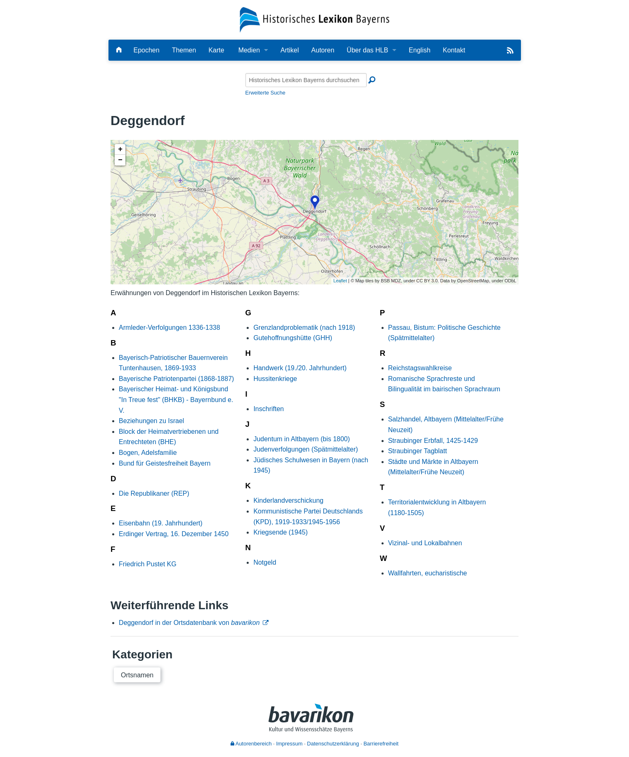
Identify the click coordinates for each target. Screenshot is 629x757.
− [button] (120, 160)
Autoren (323, 50)
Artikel (289, 50)
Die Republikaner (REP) (154, 493)
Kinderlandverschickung (288, 500)
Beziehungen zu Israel (151, 420)
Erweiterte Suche (265, 93)
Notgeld (264, 562)
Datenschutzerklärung (333, 743)
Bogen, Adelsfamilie (148, 452)
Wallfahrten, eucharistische (427, 573)
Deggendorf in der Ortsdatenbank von (189, 622)
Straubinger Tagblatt (417, 450)
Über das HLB (368, 50)
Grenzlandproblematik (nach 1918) (304, 327)
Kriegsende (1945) (280, 532)
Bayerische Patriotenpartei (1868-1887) (176, 378)
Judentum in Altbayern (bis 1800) (301, 438)
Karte (216, 50)
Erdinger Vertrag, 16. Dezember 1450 (174, 533)
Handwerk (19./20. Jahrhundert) (299, 367)
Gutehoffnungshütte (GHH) (292, 337)
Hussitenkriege (275, 378)
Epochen (147, 50)
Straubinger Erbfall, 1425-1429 (433, 440)
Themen (184, 50)
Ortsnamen (137, 675)
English (419, 50)
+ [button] (120, 149)
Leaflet (340, 280)
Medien (249, 50)
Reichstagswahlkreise (420, 367)
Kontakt (454, 50)
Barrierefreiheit (380, 743)
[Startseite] (314, 19)
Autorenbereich (251, 743)
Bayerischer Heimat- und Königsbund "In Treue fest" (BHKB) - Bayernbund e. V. (176, 400)
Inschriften (268, 408)
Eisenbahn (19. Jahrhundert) (161, 523)
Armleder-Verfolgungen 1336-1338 (169, 327)
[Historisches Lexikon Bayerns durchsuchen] (306, 80)
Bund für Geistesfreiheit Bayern (164, 463)
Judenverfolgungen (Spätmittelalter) (305, 449)
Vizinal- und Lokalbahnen (425, 542)
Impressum (289, 743)
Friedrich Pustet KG (148, 564)
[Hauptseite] (118, 50)
